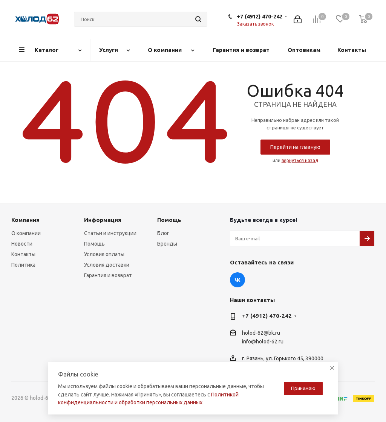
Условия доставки (106, 265)
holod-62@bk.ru (261, 333)
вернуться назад (300, 160)
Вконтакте (237, 279)
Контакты (23, 254)
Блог (163, 233)
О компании (26, 233)
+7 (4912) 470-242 (259, 16)
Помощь (94, 244)
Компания (25, 220)
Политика (23, 265)
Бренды (167, 244)
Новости (21, 244)
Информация (102, 220)
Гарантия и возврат (108, 275)
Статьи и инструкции (110, 233)
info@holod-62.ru (262, 342)
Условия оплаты (104, 254)
